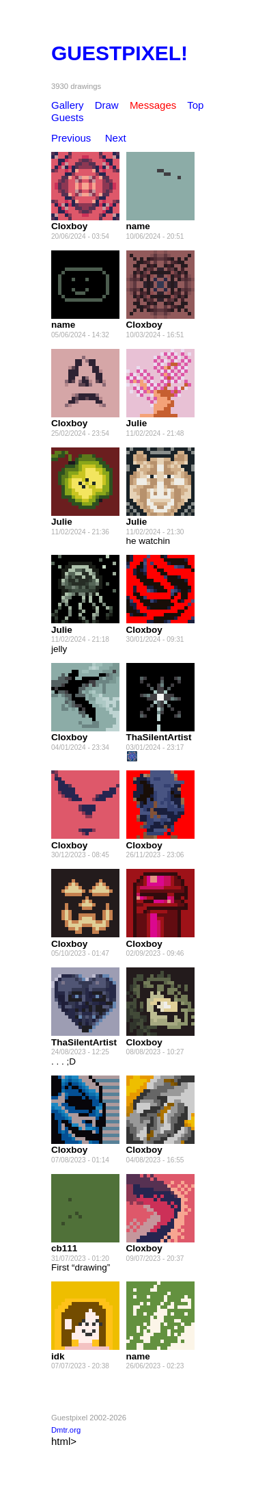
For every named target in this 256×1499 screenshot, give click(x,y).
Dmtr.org (66, 1430)
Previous (71, 138)
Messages (153, 105)
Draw (107, 105)
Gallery (67, 105)
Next (115, 138)
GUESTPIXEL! (119, 53)
